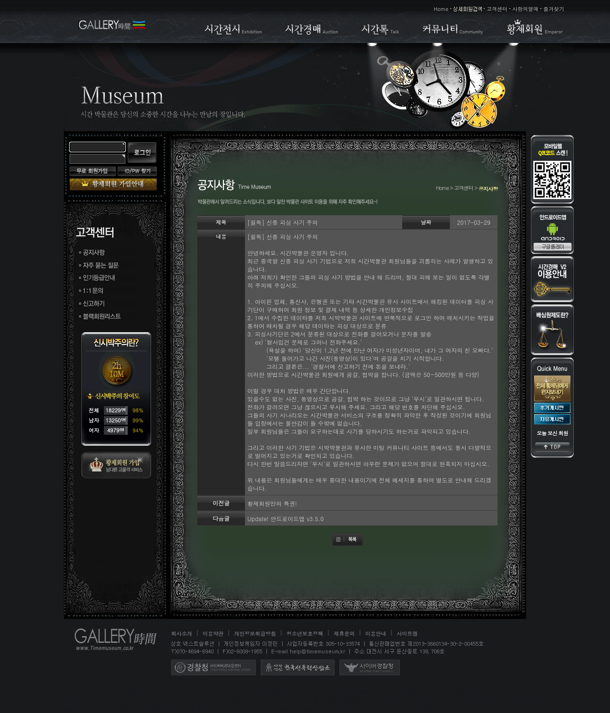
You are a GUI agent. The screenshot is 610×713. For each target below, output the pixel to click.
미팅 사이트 (79, 691)
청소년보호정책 (304, 633)
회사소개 (181, 633)
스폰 (267, 709)
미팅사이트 (522, 700)
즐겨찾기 (553, 8)
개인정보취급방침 (255, 633)
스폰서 (287, 709)
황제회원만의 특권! (272, 503)
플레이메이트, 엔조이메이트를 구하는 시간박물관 (226, 700)
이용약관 (213, 633)
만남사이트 (210, 709)
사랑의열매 (525, 8)
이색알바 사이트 (283, 691)
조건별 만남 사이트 (101, 700)
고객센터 (497, 8)
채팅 (69, 709)
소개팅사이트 (385, 709)
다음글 (221, 518)
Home (441, 8)
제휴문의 (344, 633)
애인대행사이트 (346, 700)
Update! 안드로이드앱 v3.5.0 (285, 518)
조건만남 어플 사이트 (171, 691)
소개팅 (352, 709)
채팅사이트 (96, 709)
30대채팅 (129, 709)
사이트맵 (406, 633)
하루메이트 (423, 709)
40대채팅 (160, 709)
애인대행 (143, 700)
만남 (184, 709)
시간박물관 (325, 691)
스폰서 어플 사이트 (230, 691)
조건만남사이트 (423, 700)
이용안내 (375, 633)
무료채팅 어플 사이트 (470, 691)
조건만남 (384, 700)
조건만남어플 (466, 700)
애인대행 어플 (119, 691)
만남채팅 (243, 709)
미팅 (496, 700)
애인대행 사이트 (367, 691)
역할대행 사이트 (416, 691)
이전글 (221, 503)
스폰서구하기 (320, 709)
